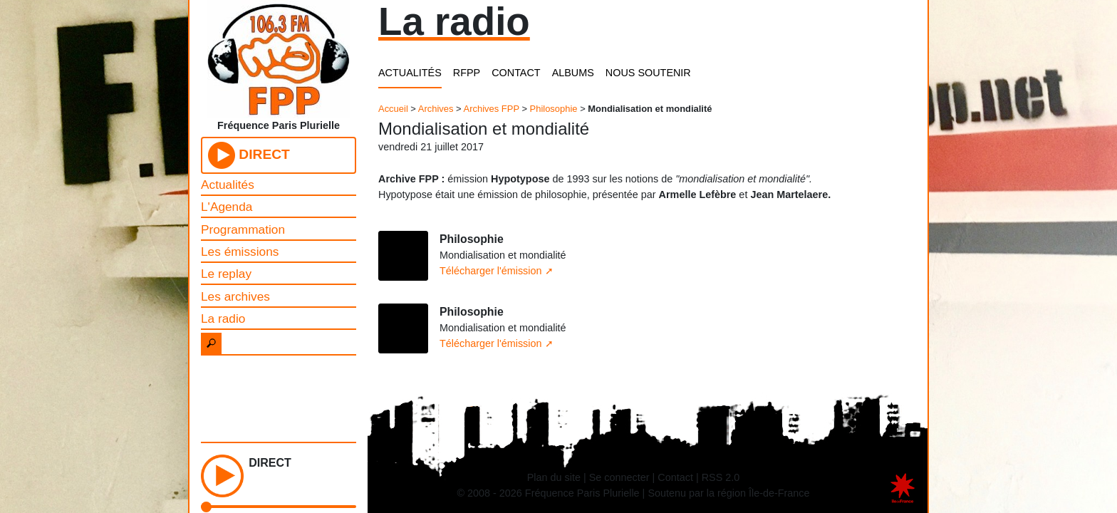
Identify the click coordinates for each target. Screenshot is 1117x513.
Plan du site (554, 477)
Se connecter (619, 477)
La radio (223, 318)
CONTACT (516, 72)
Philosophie (554, 108)
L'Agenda (226, 207)
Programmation (243, 229)
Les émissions (240, 251)
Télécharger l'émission (491, 270)
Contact (675, 477)
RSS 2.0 (721, 477)
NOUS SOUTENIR (648, 72)
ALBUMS (573, 72)
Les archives (235, 296)
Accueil (393, 108)
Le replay (226, 273)
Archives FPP (491, 108)
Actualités (227, 184)
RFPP (466, 72)
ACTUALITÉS (410, 72)
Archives (436, 108)
